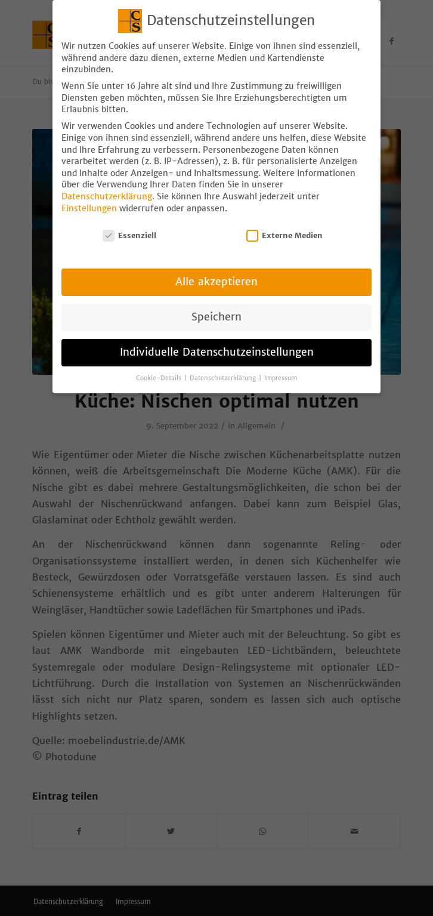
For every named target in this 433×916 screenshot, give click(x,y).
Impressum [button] (280, 370)
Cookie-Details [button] (159, 370)
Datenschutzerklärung (106, 188)
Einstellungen (89, 200)
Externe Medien (284, 227)
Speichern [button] (216, 309)
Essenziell (129, 227)
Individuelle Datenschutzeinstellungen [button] (217, 344)
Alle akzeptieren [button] (216, 273)
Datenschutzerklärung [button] (224, 370)
